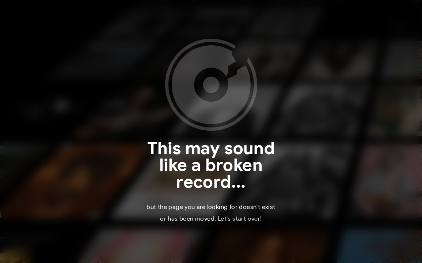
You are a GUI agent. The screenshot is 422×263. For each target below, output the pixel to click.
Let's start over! (240, 218)
